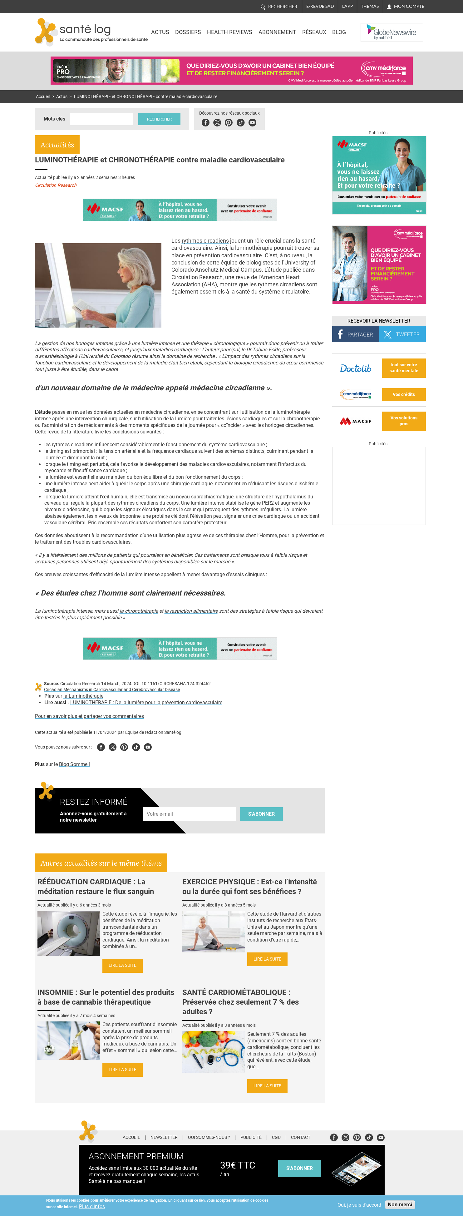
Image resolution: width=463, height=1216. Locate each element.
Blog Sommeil (74, 764)
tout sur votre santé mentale (404, 367)
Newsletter (164, 1137)
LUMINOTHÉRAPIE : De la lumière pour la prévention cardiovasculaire (146, 702)
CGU (276, 1137)
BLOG (339, 32)
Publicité (251, 1137)
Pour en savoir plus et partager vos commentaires (89, 716)
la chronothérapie (139, 611)
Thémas (370, 6)
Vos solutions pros (404, 421)
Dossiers (188, 32)
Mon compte (409, 6)
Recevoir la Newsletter (378, 321)
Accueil (43, 96)
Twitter (221, 122)
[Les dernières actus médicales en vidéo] (379, 523)
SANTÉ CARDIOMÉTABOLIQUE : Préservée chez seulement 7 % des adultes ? (240, 1002)
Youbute (256, 122)
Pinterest (232, 122)
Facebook (209, 122)
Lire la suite (122, 965)
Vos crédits (404, 394)
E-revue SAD (320, 6)
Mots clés (54, 119)
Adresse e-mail (160, 804)
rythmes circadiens (205, 240)
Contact (300, 1137)
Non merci (400, 1204)
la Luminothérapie (83, 696)
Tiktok (244, 122)
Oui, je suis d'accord (359, 1205)
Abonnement (277, 32)
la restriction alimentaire (191, 611)
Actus (160, 32)
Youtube (148, 746)
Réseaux (314, 32)
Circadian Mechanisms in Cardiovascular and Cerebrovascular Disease (112, 689)
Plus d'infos (92, 1206)
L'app (347, 6)
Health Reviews (229, 32)
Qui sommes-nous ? (209, 1137)
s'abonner (299, 1168)
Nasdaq (373, 28)
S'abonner (261, 814)
